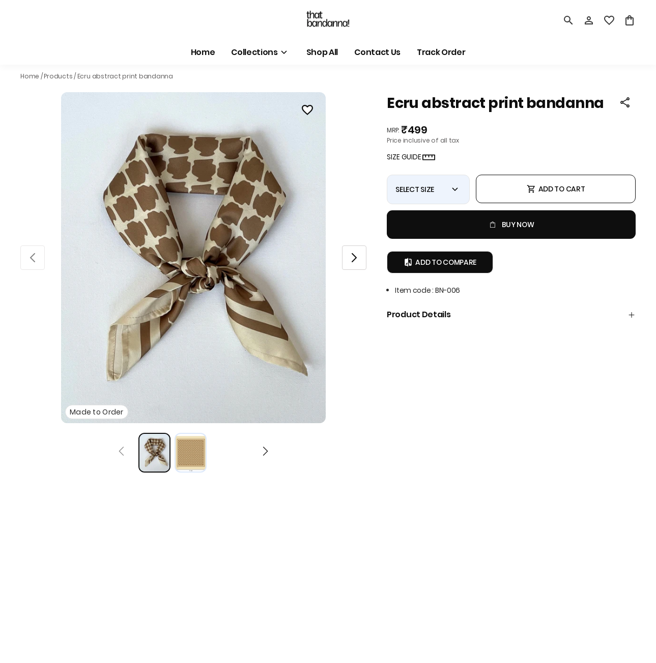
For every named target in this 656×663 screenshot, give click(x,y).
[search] (568, 20)
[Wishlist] (307, 111)
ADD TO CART (556, 189)
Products (58, 76)
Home (29, 76)
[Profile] (589, 20)
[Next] (265, 453)
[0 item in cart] (629, 20)
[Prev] (121, 453)
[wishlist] (609, 20)
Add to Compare (440, 262)
